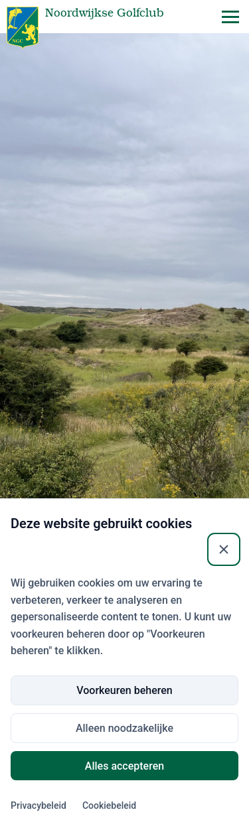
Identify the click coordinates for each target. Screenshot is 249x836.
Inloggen (125, 661)
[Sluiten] (223, 732)
